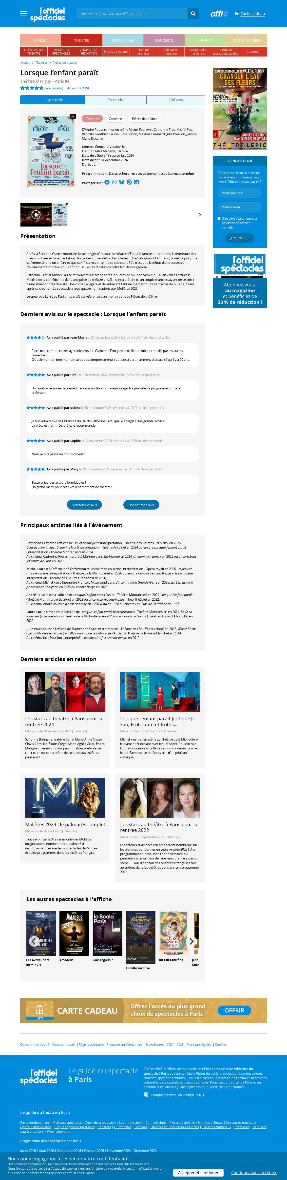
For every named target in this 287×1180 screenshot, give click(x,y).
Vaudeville (117, 146)
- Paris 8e (44, 81)
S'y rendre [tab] (115, 99)
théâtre (81, 40)
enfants (205, 40)
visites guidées (246, 40)
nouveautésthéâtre (34, 52)
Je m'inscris (239, 238)
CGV (170, 1044)
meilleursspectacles (61, 52)
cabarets (253, 52)
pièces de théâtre (116, 52)
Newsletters (155, 1044)
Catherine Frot (37, 543)
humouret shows (143, 52)
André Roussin (37, 594)
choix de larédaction (88, 52)
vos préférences (119, 1168)
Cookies (221, 1044)
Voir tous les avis (84, 505)
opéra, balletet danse (198, 52)
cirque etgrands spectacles (225, 52)
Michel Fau (34, 569)
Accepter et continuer (198, 1172)
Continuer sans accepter (254, 1172)
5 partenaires (41, 1168)
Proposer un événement (124, 1044)
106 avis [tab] (176, 99)
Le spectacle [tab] (52, 99)
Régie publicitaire (91, 1044)
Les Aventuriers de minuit (37, 962)
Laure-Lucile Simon (41, 611)
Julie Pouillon (36, 629)
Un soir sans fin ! (171, 960)
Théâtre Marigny (103, 151)
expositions (123, 40)
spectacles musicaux (171, 52)
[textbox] (132, 13)
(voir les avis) (53, 88)
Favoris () (78, 88)
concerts (164, 40)
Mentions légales (199, 1044)
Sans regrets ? (103, 960)
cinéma (40, 40)
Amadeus (66, 960)
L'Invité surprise (138, 968)
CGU (179, 1044)
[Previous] (34, 941)
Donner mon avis (141, 505)
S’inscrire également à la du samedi (239, 222)
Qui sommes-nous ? (34, 1044)
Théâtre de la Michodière (179, 739)
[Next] (200, 215)
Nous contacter (63, 1044)
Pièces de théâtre (144, 296)
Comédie (101, 146)
